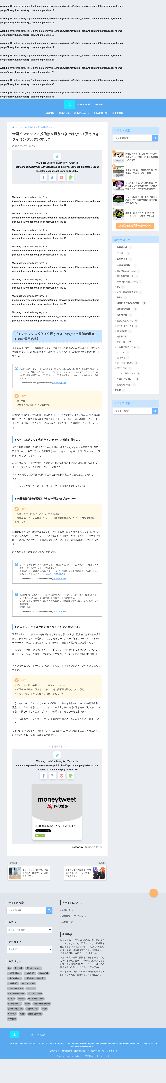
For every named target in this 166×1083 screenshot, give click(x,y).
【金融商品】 (123, 247)
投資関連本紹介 (126, 384)
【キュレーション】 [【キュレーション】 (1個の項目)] (33, 974)
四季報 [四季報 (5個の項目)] (27, 1010)
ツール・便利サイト (128, 373)
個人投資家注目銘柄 (128, 271)
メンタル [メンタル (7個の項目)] (11, 1004)
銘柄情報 (48, 113)
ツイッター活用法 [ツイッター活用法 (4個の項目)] (28, 989)
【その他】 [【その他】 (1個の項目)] (18, 974)
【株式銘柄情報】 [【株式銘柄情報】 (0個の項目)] (14, 984)
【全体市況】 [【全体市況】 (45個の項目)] (30, 979)
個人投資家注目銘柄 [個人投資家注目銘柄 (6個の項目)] (36, 1004)
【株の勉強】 (123, 315)
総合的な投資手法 (93, 852)
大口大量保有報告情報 (129, 292)
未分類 (120, 390)
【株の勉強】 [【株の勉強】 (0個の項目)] (44, 979)
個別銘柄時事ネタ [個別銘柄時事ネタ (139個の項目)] (14, 1010)
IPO (121, 287)
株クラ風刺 (124, 368)
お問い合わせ (81, 113)
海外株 (122, 297)
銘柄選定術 (124, 331)
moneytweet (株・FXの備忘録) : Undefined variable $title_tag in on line (76, 1041)
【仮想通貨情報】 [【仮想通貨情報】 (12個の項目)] (14, 979)
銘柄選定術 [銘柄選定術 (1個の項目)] (12, 1025)
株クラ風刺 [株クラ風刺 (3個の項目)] (12, 1020)
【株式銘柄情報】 (125, 265)
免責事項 (117, 113)
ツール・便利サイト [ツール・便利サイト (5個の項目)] (15, 994)
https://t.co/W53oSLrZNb (55, 577)
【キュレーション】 (126, 379)
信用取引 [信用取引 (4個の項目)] (21, 1004)
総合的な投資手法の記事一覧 (135, 225)
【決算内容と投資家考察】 (130, 303)
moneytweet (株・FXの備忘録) (83, 104)
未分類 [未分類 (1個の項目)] (44, 1015)
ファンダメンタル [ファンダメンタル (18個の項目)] (35, 999)
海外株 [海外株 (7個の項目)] (22, 1020)
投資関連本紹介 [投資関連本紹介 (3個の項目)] (32, 1015)
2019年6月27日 (59, 581)
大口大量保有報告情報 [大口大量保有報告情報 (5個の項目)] (41, 1010)
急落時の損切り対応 (128, 347)
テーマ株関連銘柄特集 (129, 281)
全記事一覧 (100, 113)
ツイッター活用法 (127, 363)
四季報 (122, 336)
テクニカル (124, 342)
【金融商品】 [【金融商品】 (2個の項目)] (13, 989)
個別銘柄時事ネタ (127, 276)
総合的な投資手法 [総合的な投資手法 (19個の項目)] (35, 1020)
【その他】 (122, 253)
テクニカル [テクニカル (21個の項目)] (30, 994)
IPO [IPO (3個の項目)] (9, 974)
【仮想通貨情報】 (125, 309)
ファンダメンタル (127, 326)
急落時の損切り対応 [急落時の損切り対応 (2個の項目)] (15, 1015)
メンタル (123, 352)
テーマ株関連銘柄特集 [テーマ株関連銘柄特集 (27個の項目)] (16, 999)
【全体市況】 (123, 259)
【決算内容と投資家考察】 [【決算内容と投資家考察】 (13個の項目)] (35, 984)
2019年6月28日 (59, 385)
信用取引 (123, 357)
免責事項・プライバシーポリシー (78, 922)
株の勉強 (64, 113)
